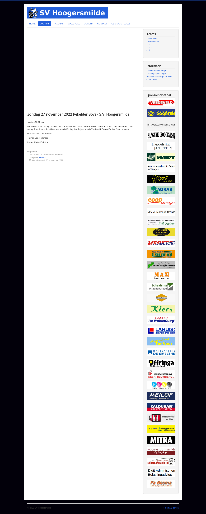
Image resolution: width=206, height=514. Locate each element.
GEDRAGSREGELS (120, 24)
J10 (148, 50)
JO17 (148, 44)
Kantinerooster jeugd (156, 70)
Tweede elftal (152, 41)
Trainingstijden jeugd (156, 73)
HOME (32, 24)
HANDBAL (58, 24)
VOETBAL (44, 24)
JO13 (148, 47)
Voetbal (42, 157)
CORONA (88, 24)
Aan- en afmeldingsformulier (159, 76)
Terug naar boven (170, 508)
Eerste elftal (152, 38)
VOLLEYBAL (74, 24)
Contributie (151, 79)
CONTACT (102, 24)
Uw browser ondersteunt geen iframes (83, 69)
